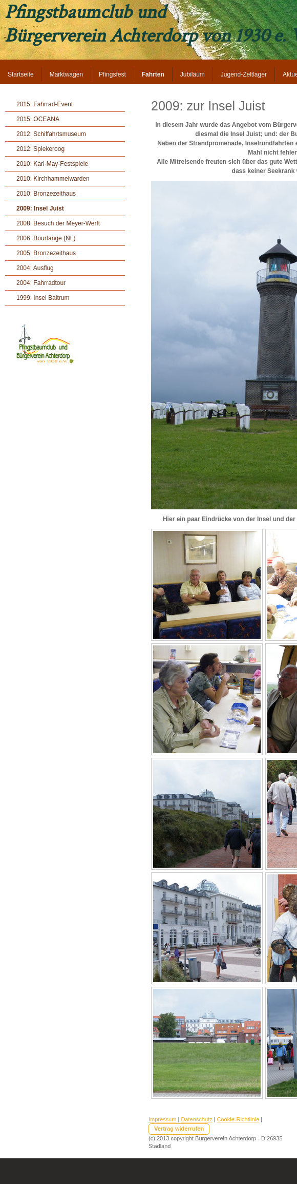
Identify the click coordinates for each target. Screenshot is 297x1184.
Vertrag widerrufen (179, 1128)
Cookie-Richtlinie (238, 1119)
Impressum (162, 1119)
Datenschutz (196, 1119)
